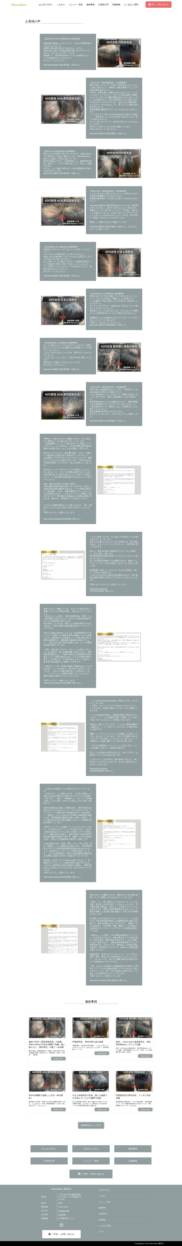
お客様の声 (103, 4)
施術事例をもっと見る (91, 1125)
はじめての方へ (46, 4)
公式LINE (62, 1215)
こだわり (61, 4)
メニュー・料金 (75, 4)
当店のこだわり (91, 1149)
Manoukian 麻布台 (61, 1189)
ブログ (101, 1232)
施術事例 (90, 4)
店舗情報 (116, 4)
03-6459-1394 (63, 1211)
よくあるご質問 (131, 4)
